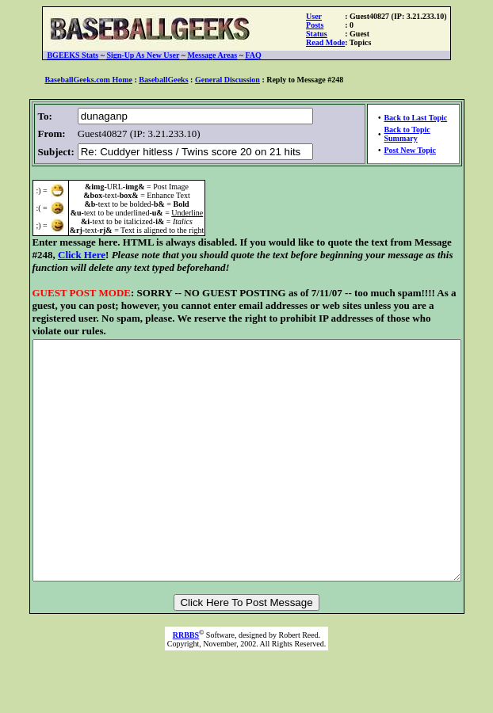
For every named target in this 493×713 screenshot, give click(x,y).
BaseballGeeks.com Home (88, 79)
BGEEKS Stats (72, 55)
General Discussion (227, 79)
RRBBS (186, 669)
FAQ (253, 55)
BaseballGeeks (163, 79)
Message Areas (212, 55)
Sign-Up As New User (142, 55)
